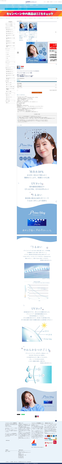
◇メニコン (7, 50)
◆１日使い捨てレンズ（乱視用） (10, 35)
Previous (18, 52)
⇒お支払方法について (47, 433)
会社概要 (12, 461)
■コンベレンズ (8, 62)
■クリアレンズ (8, 27)
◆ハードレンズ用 (8, 84)
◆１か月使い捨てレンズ (9, 33)
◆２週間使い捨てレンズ (9, 31)
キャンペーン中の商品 (9, 25)
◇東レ (7, 58)
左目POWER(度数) (19, 86)
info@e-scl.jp (22, 457)
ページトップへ (56, 420)
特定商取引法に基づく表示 (22, 461)
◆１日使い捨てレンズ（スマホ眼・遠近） (10, 78)
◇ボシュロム (8, 56)
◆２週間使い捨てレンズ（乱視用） (10, 38)
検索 (56, 8)
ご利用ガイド (7, 461)
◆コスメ (7, 102)
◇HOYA (7, 54)
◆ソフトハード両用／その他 (10, 86)
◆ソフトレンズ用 (8, 82)
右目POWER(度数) (19, 83)
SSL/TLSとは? (8, 440)
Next (56, 52)
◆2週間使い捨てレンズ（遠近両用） (10, 46)
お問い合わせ (16, 461)
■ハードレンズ (8, 48)
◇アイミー (7, 60)
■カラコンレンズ (8, 67)
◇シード (7, 52)
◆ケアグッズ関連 (8, 91)
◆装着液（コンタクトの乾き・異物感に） (10, 89)
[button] (18, 32)
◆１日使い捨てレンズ (9, 29)
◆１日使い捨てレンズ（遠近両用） (10, 43)
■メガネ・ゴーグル (8, 93)
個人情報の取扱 (29, 461)
